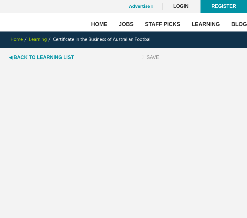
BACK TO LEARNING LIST (44, 57)
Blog (239, 24)
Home (99, 24)
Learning (205, 24)
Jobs (126, 24)
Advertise (139, 7)
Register (223, 6)
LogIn (181, 6)
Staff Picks (162, 24)
